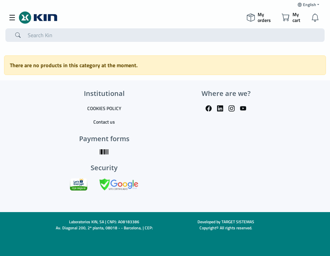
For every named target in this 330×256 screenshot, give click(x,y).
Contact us (104, 121)
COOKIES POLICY (104, 108)
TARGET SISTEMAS (237, 222)
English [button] (307, 5)
